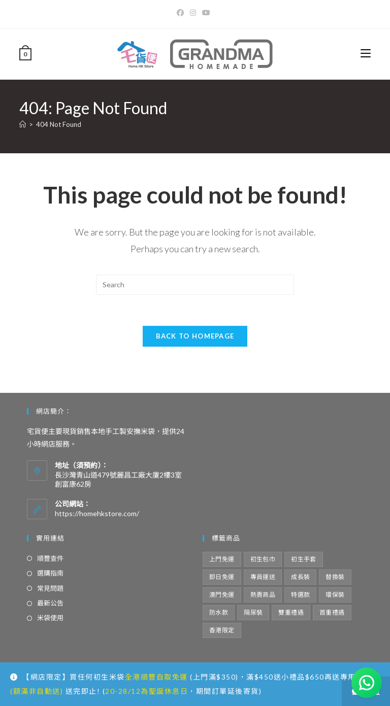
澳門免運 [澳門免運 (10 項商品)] (222, 594)
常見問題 (50, 588)
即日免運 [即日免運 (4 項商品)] (222, 577)
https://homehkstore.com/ (97, 513)
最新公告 (50, 603)
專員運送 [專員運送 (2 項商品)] (263, 577)
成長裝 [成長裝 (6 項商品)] (300, 577)
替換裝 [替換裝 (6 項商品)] (335, 577)
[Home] (22, 124)
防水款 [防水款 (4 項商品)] (218, 612)
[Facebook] (182, 12)
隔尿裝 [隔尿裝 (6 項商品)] (253, 612)
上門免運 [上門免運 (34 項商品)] (222, 559)
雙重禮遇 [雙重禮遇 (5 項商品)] (291, 612)
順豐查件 (50, 558)
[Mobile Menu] (366, 53)
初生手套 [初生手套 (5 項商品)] (303, 559)
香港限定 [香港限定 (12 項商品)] (222, 630)
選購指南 (50, 573)
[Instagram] (193, 12)
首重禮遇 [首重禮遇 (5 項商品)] (332, 612)
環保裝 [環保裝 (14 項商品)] (335, 594)
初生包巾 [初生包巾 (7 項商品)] (263, 559)
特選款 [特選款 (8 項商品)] (300, 594)
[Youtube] (206, 12)
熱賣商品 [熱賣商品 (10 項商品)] (263, 594)
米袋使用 (50, 618)
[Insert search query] (195, 285)
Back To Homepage (195, 336)
